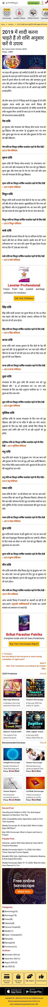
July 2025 (8, 966)
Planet (7, 939)
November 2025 (11, 955)
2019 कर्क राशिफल (12, 260)
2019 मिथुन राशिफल (12, 223)
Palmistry (8, 923)
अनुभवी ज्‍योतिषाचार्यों (20, 604)
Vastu (7, 919)
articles (10, 24)
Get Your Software (24, 298)
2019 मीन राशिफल (10, 594)
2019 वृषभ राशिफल (12, 187)
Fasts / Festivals (12, 935)
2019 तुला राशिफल (12, 405)
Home (3, 24)
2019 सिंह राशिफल (12, 333)
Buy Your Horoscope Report (24, 643)
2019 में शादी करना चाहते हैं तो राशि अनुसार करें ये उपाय (32, 24)
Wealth (7, 931)
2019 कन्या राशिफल (12, 369)
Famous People (11, 927)
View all (43, 673)
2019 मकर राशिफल (12, 521)
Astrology (9, 915)
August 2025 (9, 962)
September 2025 (11, 959)
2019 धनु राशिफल (9, 481)
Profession (9, 947)
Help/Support (33, 3)
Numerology (10, 911)
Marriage (8, 943)
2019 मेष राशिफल (9, 150)
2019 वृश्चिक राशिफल (17, 446)
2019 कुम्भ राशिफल (12, 557)
